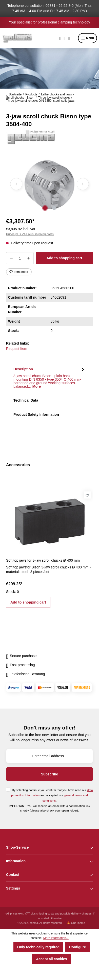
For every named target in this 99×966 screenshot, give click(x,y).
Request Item (16, 349)
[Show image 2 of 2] (54, 208)
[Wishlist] (64, 38)
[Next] (83, 184)
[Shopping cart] (73, 38)
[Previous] (16, 184)
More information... (56, 938)
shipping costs (45, 913)
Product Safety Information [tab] (36, 414)
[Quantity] (20, 258)
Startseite (14, 94)
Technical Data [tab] (25, 400)
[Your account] (69, 38)
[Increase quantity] (28, 258)
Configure (77, 947)
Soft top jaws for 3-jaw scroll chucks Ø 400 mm (43, 560)
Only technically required (38, 947)
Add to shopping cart (64, 258)
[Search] (60, 38)
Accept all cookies (51, 959)
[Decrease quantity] (11, 258)
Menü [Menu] (87, 38)
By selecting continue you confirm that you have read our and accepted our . (52, 795)
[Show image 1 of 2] (45, 208)
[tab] (49, 377)
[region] (49, 184)
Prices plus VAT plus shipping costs (30, 234)
